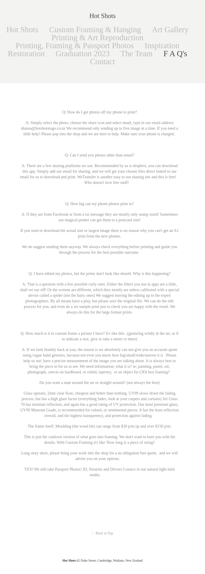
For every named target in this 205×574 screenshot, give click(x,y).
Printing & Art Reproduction (98, 37)
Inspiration (162, 45)
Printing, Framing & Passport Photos (75, 45)
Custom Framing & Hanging (95, 29)
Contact (102, 61)
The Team (137, 53)
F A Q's (175, 53)
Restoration (26, 53)
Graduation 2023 (83, 53)
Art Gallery (170, 29)
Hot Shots (102, 15)
